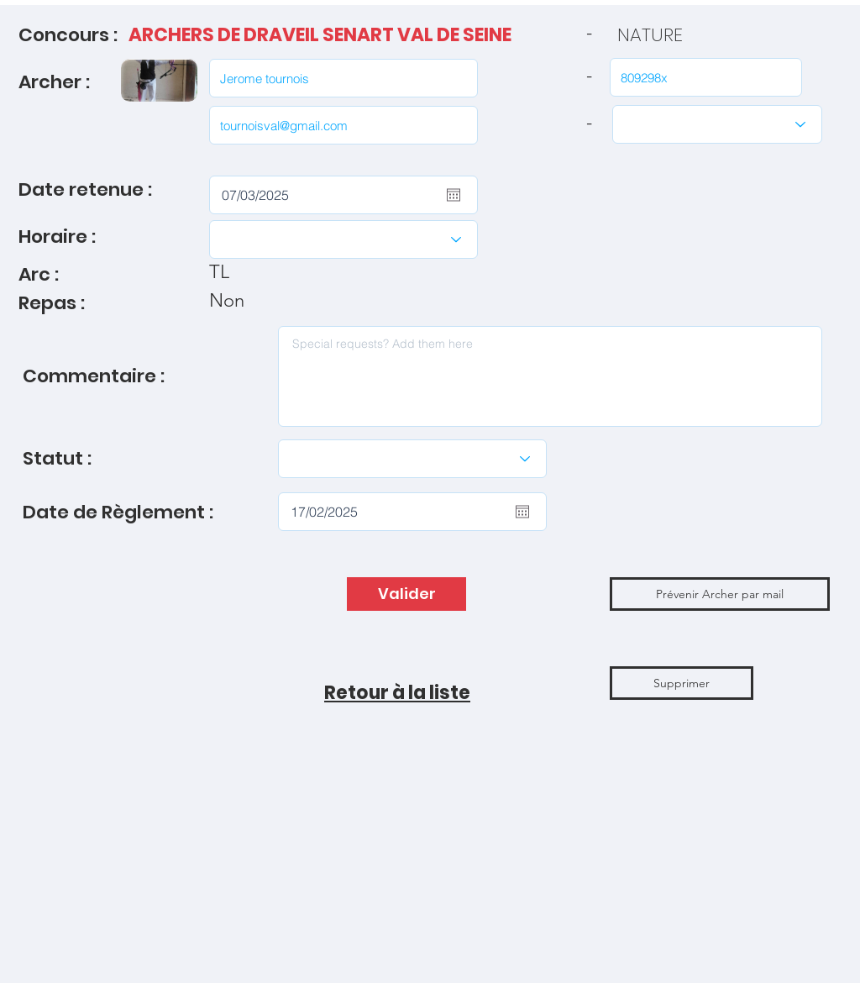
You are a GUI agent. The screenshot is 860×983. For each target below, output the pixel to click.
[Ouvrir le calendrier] (453, 195)
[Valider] (406, 594)
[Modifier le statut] (412, 458)
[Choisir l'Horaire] (343, 239)
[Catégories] (717, 124)
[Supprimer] (681, 683)
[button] (720, 594)
